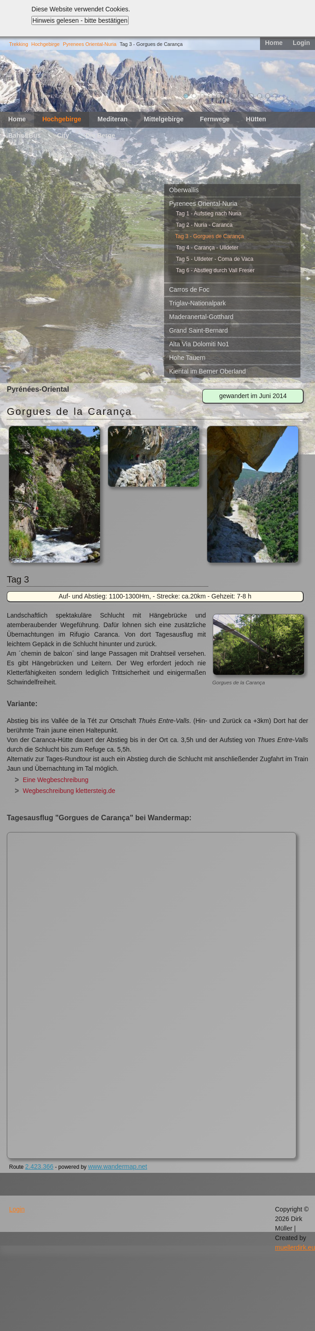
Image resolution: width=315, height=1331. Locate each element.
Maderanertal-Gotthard (201, 316)
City (63, 135)
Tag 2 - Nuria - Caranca (204, 225)
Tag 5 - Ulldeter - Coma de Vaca (215, 259)
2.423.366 (39, 1166)
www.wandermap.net (117, 1166)
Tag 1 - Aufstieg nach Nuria (208, 213)
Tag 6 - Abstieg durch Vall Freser (215, 270)
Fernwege (215, 119)
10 (259, 96)
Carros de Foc (189, 289)
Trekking (18, 44)
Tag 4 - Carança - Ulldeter (207, 247)
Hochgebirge (45, 44)
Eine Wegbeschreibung (56, 779)
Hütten (256, 119)
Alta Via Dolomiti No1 (199, 344)
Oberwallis (184, 190)
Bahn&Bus (24, 135)
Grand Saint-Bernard (198, 330)
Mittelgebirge (164, 119)
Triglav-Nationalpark (197, 303)
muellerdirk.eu (295, 1247)
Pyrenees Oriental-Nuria (89, 44)
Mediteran (112, 119)
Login (301, 42)
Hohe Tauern (187, 357)
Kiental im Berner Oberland (207, 371)
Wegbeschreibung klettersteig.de (69, 790)
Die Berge (100, 135)
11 (267, 96)
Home (274, 42)
